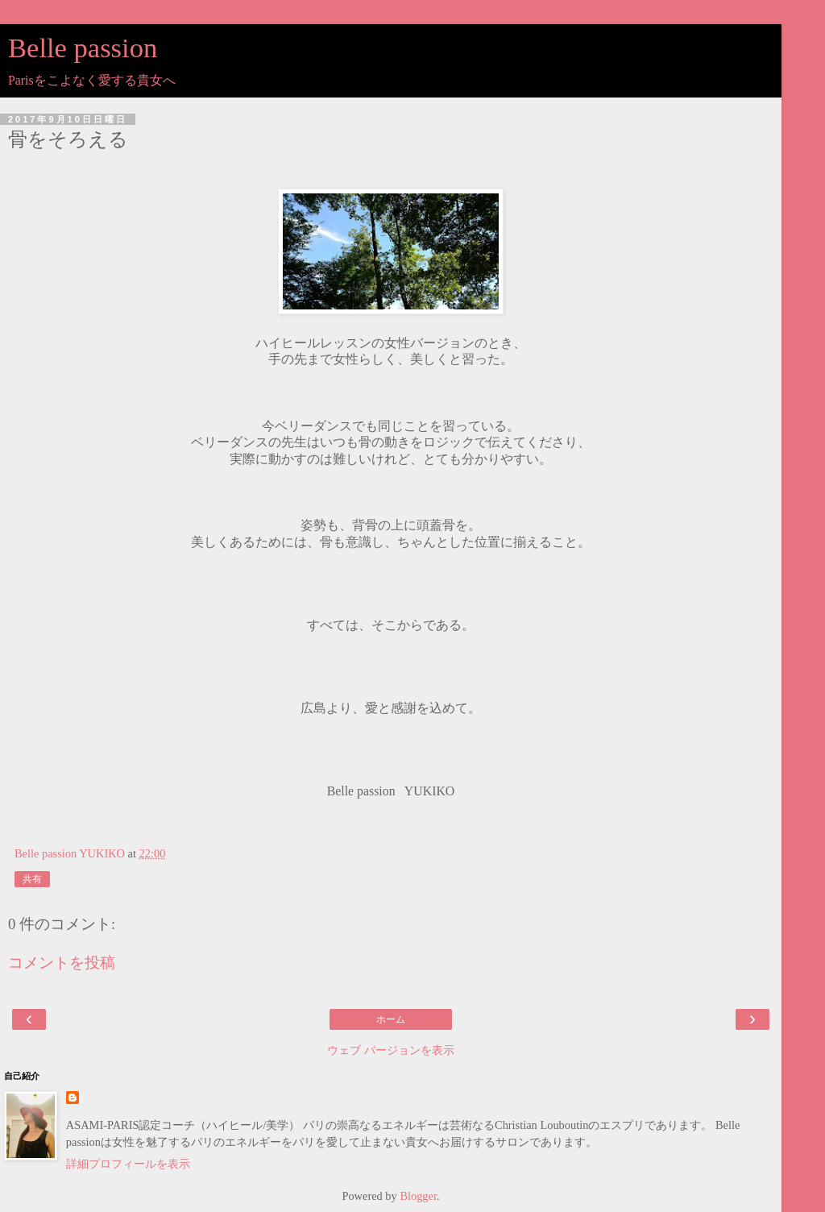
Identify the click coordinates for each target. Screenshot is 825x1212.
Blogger (418, 1195)
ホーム (390, 1019)
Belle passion (82, 47)
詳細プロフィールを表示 (128, 1163)
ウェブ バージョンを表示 (390, 1050)
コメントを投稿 (61, 962)
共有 (32, 879)
